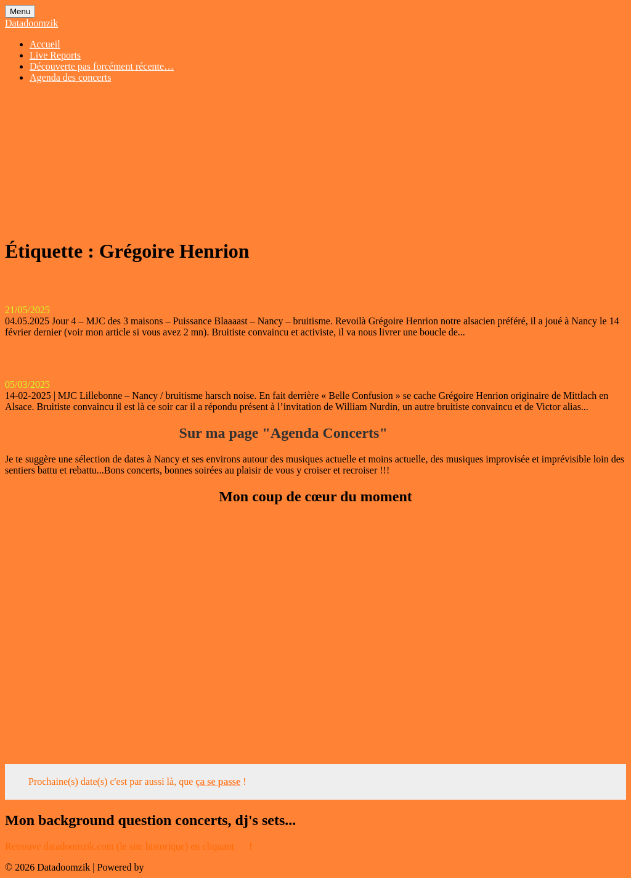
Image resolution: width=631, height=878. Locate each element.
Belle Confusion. (56, 284)
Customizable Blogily (190, 867)
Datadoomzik (31, 23)
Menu (20, 11)
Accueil (45, 44)
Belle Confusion (55, 358)
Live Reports (55, 55)
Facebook (421, 433)
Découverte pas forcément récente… (102, 66)
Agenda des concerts (70, 77)
